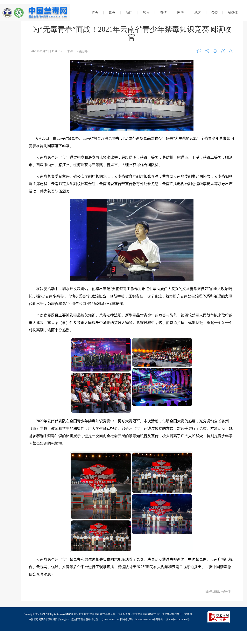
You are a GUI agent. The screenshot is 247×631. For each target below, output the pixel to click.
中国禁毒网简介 (38, 619)
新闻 (129, 12)
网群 (180, 12)
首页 (95, 12)
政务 (112, 12)
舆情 (163, 12)
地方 (197, 12)
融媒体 (233, 12)
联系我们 (52, 619)
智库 (146, 12)
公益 (214, 12)
